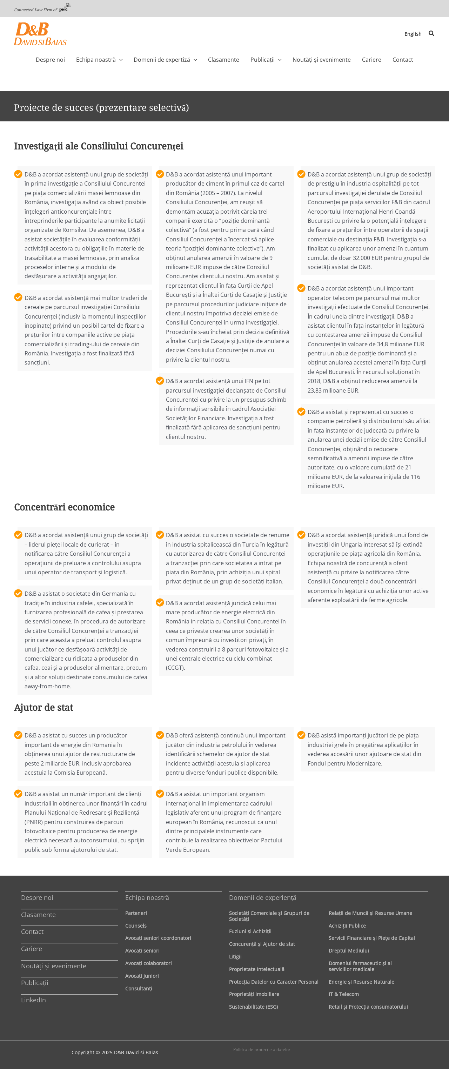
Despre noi (37, 897)
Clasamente (38, 914)
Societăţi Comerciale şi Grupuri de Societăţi (269, 916)
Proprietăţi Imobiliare (254, 994)
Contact (32, 931)
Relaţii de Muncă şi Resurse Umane (370, 913)
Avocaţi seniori (142, 950)
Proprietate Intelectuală (256, 969)
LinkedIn (33, 1000)
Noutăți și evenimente (53, 966)
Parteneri (136, 913)
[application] (129, 59)
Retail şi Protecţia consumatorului (368, 1006)
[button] (432, 33)
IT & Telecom (344, 994)
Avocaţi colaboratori (148, 963)
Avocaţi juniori (142, 976)
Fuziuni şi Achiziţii (250, 931)
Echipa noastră (147, 897)
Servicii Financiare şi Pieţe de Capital (372, 938)
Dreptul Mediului (349, 950)
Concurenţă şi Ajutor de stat (262, 944)
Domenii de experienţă (262, 897)
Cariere (31, 948)
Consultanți (138, 988)
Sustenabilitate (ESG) (253, 1006)
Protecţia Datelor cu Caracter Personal (274, 981)
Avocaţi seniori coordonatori (158, 938)
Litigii (235, 956)
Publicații (34, 982)
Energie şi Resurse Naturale (361, 981)
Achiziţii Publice (347, 925)
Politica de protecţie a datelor (261, 1050)
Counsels (136, 925)
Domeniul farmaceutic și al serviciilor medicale (360, 966)
